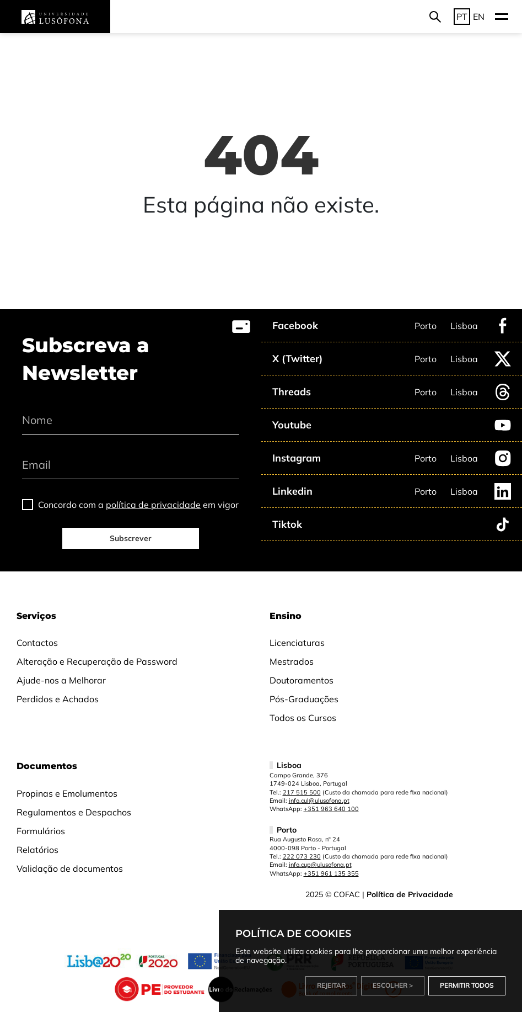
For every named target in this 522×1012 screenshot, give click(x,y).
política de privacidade (153, 504)
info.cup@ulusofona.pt (320, 864)
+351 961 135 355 (331, 873)
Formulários (41, 830)
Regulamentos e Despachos (74, 812)
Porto (426, 325)
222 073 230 (302, 856)
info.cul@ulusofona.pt (319, 800)
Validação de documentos (70, 868)
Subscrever (131, 538)
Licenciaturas (297, 642)
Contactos (37, 642)
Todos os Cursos (303, 717)
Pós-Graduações (304, 698)
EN (479, 16)
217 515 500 (302, 792)
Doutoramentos (301, 680)
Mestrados (292, 661)
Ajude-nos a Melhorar (61, 680)
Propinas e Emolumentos (67, 793)
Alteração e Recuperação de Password (97, 661)
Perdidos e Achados (58, 698)
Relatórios (37, 849)
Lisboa (464, 325)
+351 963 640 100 (331, 809)
